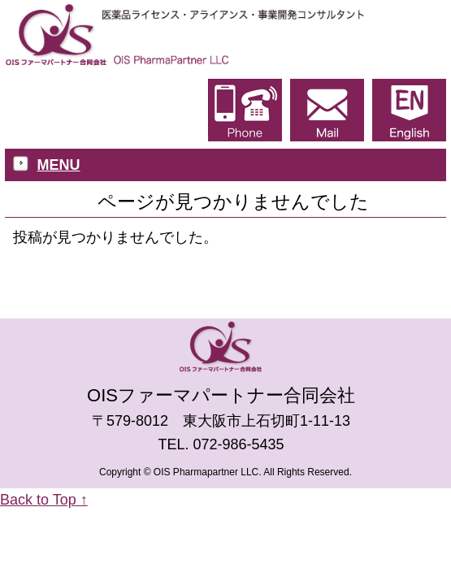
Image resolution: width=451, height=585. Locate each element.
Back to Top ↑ (44, 500)
